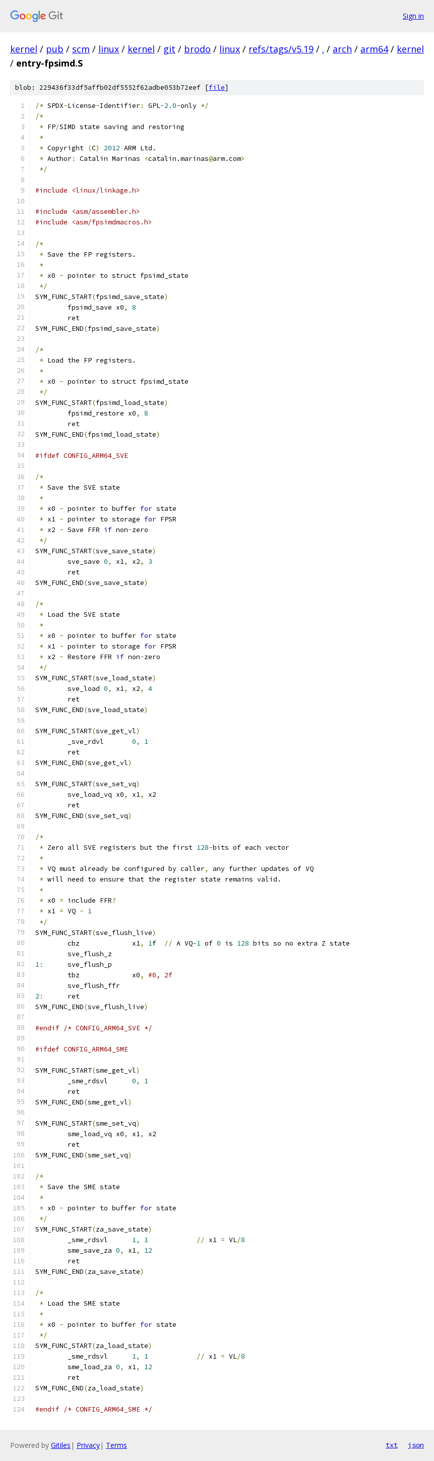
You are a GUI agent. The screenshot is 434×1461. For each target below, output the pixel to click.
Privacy (88, 1445)
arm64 (374, 49)
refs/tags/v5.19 (281, 49)
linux (108, 49)
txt (392, 1444)
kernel (23, 49)
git (169, 49)
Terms (116, 1445)
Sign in (413, 16)
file (217, 87)
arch (342, 49)
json (416, 1444)
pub (55, 49)
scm (81, 49)
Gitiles (61, 1445)
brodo (197, 49)
